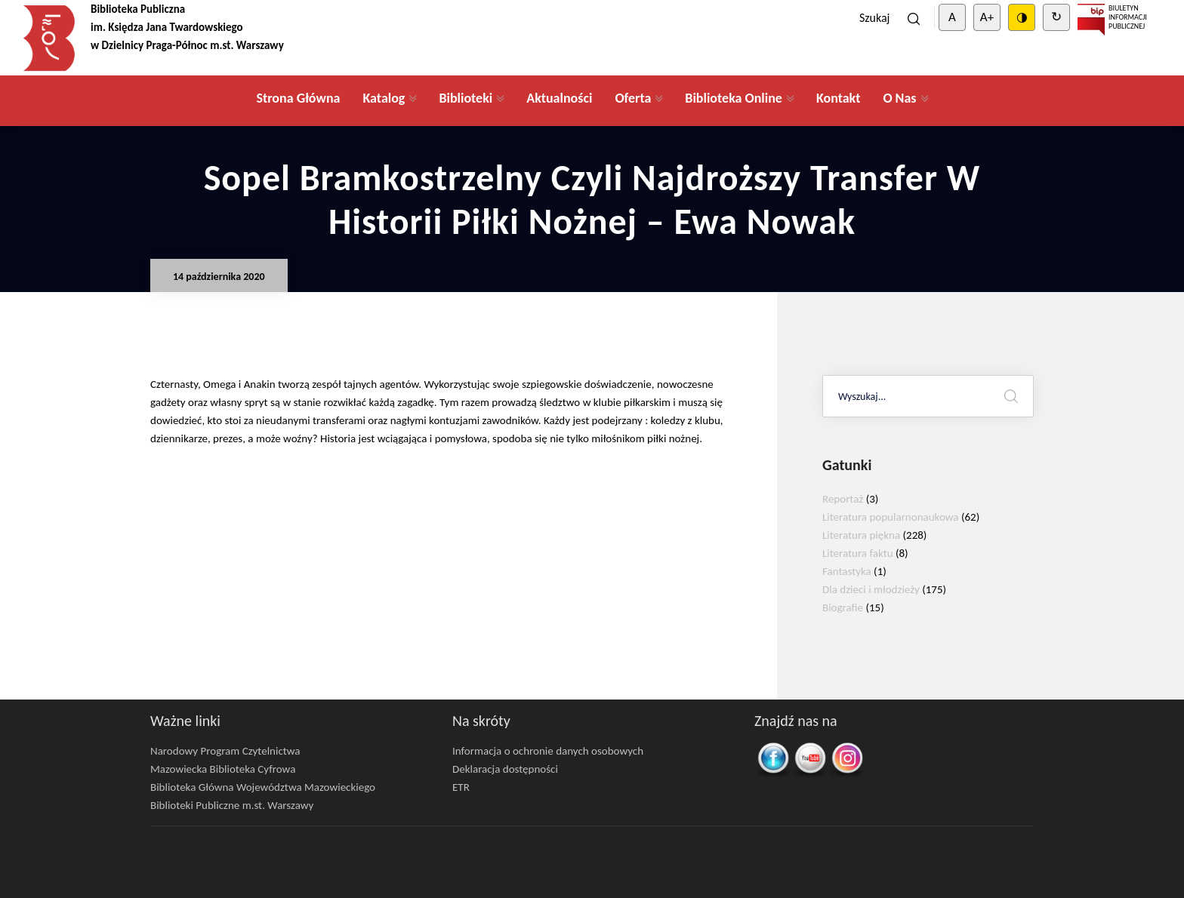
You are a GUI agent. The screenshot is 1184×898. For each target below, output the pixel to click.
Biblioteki (465, 98)
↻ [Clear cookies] (1056, 17)
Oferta (633, 98)
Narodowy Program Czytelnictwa (225, 751)
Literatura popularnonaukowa (890, 517)
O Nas (899, 98)
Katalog (383, 98)
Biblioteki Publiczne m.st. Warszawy (231, 805)
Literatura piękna (861, 535)
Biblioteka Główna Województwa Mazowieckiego (262, 787)
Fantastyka (846, 571)
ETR (461, 787)
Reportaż (842, 499)
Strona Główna (298, 98)
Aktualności (559, 98)
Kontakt (838, 98)
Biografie (842, 607)
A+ (987, 17)
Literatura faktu (857, 553)
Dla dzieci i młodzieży (871, 589)
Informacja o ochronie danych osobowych (547, 751)
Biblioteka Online (733, 98)
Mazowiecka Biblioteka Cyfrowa (222, 769)
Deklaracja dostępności (505, 769)
